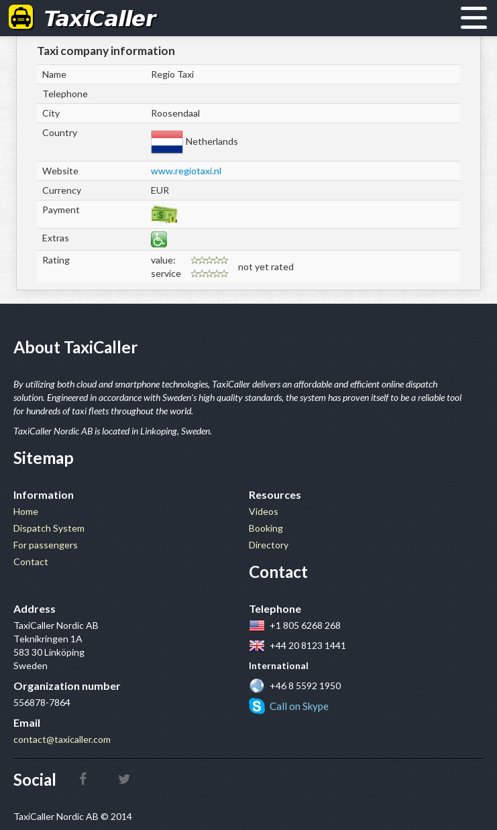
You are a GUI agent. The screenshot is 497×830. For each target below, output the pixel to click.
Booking (266, 528)
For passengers (45, 544)
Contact (30, 561)
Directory (268, 544)
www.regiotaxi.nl (186, 170)
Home (25, 511)
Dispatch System (49, 528)
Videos (263, 511)
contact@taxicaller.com (62, 739)
